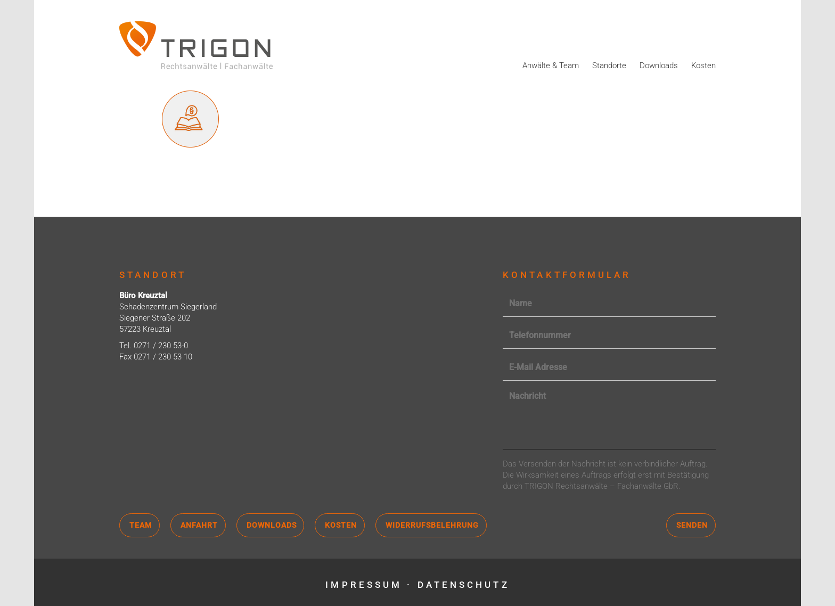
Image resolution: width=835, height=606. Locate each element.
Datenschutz (464, 584)
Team (140, 525)
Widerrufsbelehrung (432, 525)
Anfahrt (199, 525)
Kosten (703, 65)
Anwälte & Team (550, 65)
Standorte (609, 65)
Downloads (659, 65)
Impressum (363, 584)
